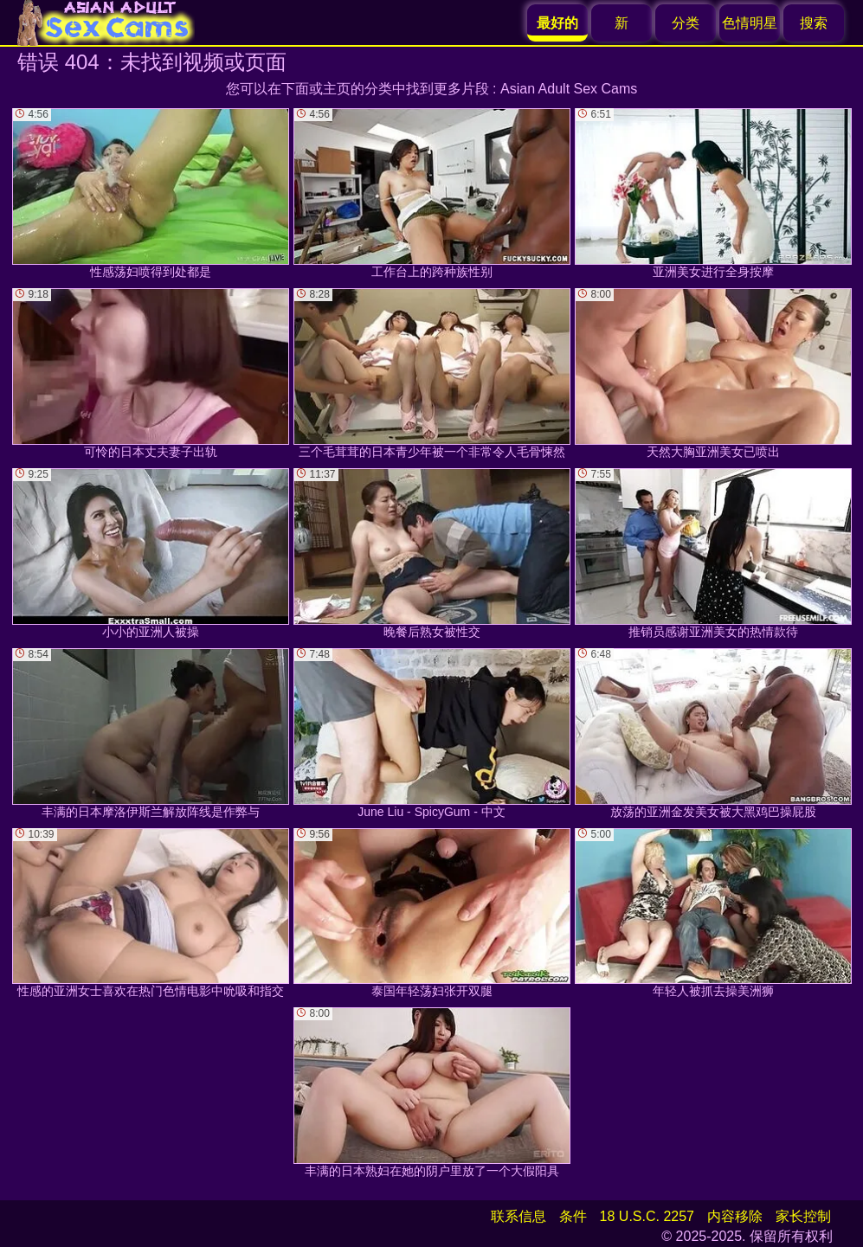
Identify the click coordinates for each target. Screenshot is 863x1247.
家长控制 (803, 1216)
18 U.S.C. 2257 (647, 1216)
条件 (573, 1216)
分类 (685, 23)
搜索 (814, 23)
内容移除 (735, 1216)
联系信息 (518, 1216)
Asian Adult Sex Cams (568, 88)
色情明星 (749, 23)
